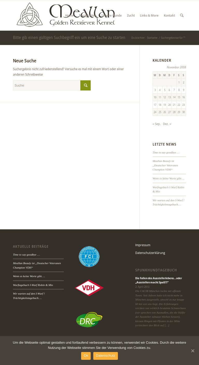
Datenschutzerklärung (150, 252)
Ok (86, 355)
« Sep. (157, 123)
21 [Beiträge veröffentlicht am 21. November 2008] (174, 105)
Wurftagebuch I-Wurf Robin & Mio (33, 284)
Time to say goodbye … (166, 152)
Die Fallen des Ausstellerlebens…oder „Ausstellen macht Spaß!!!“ (158, 280)
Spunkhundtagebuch (156, 270)
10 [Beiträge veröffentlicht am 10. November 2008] (155, 97)
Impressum (142, 245)
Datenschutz (105, 355)
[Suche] (181, 15)
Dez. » (167, 123)
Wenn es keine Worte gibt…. (168, 178)
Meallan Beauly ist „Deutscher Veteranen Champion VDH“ (165, 165)
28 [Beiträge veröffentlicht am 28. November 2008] (174, 112)
